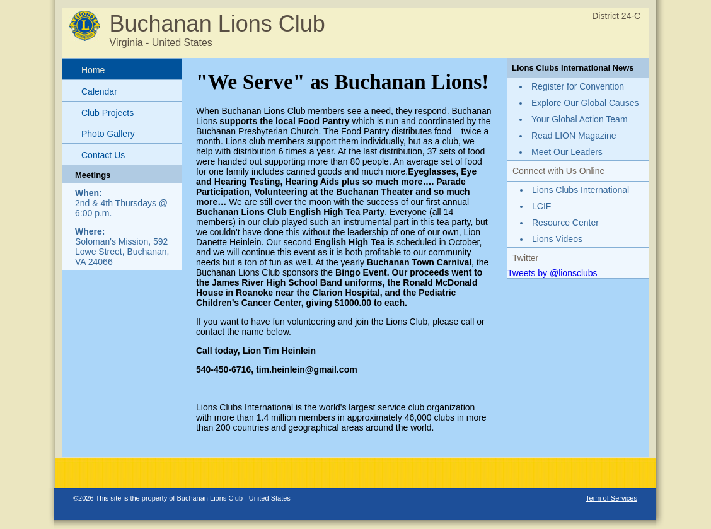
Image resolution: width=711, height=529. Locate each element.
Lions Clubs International (580, 190)
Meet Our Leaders (567, 152)
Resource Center (565, 223)
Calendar (99, 91)
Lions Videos (557, 239)
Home (93, 70)
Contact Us (103, 155)
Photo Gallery (108, 134)
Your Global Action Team (579, 119)
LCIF (541, 206)
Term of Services (611, 498)
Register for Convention (577, 86)
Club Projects (107, 113)
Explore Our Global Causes (585, 103)
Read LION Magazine (573, 136)
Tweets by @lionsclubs (552, 273)
